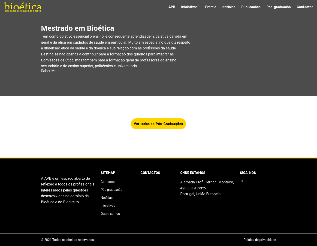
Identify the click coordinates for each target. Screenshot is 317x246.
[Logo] (22, 7)
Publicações (250, 7)
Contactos (305, 7)
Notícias (228, 7)
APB (172, 7)
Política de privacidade (260, 240)
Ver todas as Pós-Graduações (158, 124)
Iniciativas (190, 7)
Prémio (211, 7)
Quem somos (110, 214)
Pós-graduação (278, 7)
